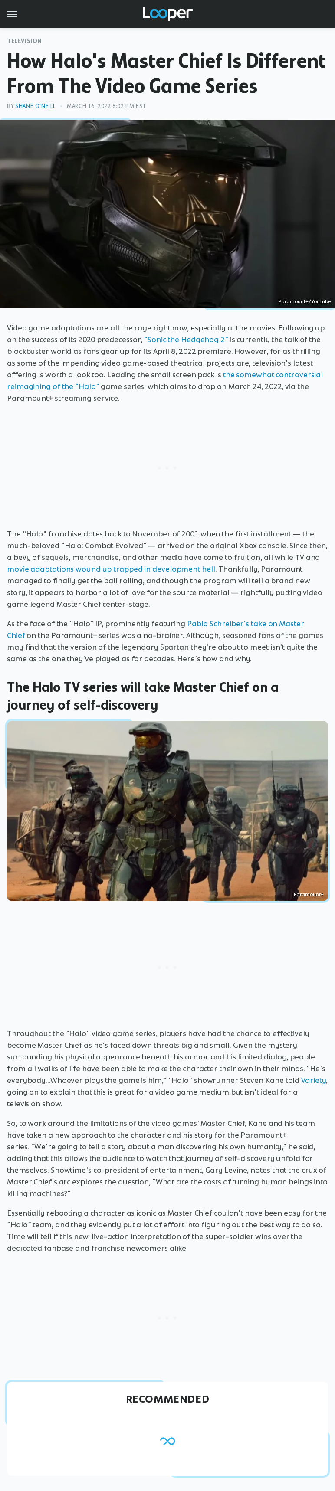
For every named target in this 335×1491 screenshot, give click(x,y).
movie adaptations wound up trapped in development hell (111, 569)
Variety (313, 1080)
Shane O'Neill (35, 106)
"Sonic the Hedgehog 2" (186, 339)
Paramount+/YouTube (305, 301)
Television (24, 41)
